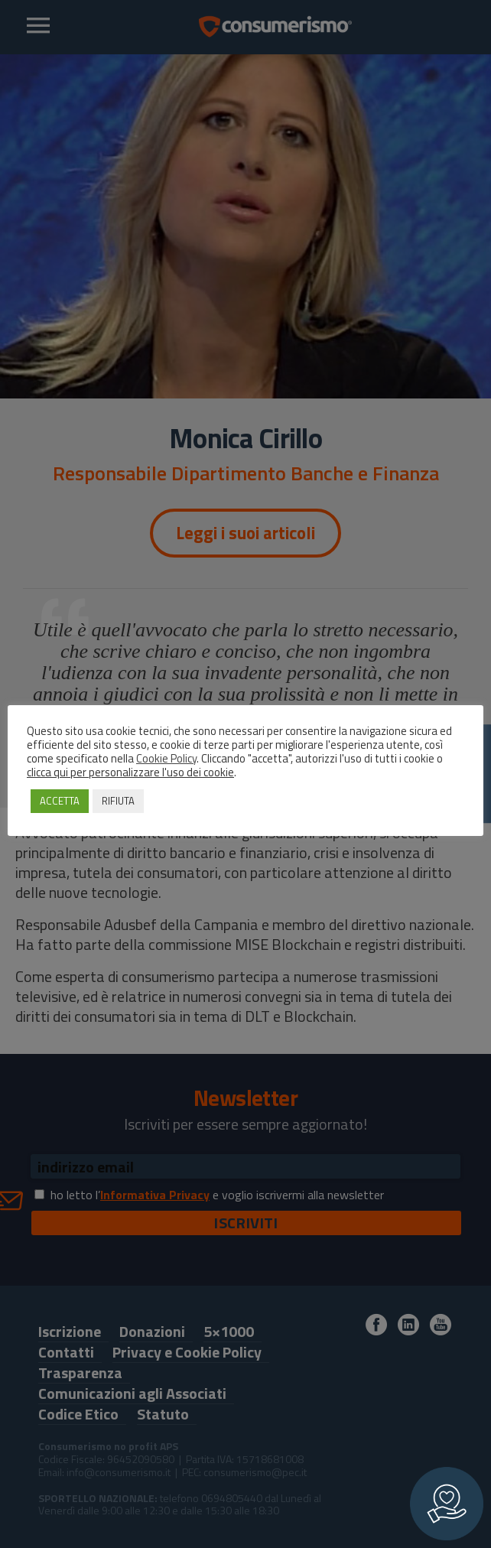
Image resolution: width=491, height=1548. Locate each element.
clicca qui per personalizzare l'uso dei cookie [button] (130, 772)
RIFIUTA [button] (118, 800)
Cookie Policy (166, 758)
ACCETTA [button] (60, 800)
